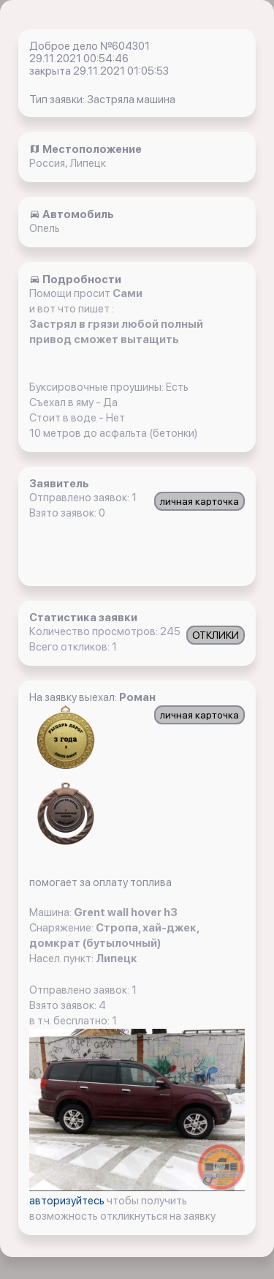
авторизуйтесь (68, 1200)
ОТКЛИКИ (215, 635)
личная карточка (199, 501)
